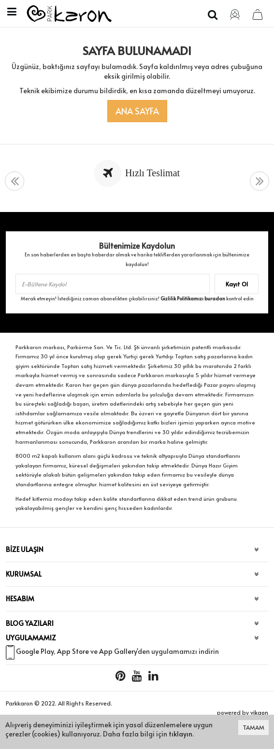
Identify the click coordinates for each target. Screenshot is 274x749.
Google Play (35, 651)
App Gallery (118, 651)
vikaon (259, 712)
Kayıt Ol (237, 284)
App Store (73, 651)
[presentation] (14, 181)
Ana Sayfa (137, 111)
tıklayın (180, 733)
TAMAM (253, 727)
